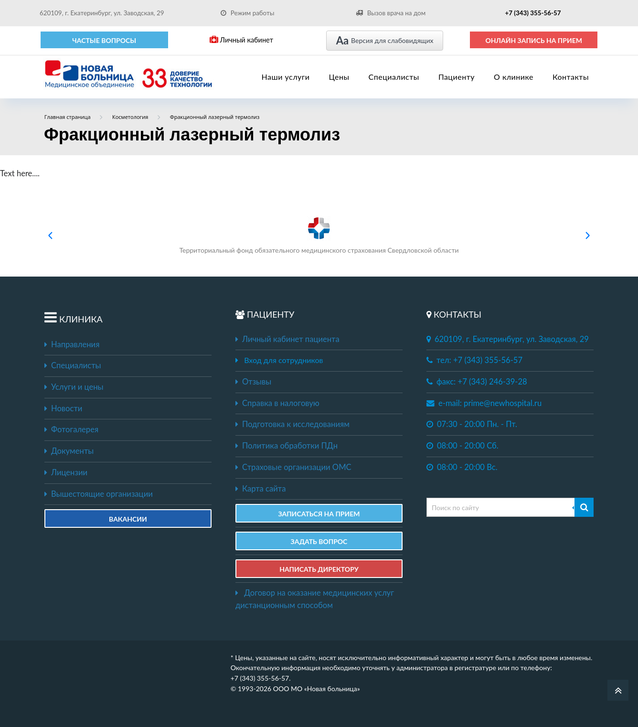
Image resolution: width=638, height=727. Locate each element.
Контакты (571, 76)
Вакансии (128, 519)
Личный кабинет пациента (287, 339)
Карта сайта (260, 488)
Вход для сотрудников (283, 359)
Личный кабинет (241, 40)
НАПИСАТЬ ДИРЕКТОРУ (319, 569)
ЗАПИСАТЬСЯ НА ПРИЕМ (319, 514)
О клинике (513, 76)
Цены (339, 76)
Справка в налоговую (277, 403)
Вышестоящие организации (98, 494)
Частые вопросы (104, 40)
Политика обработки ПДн (286, 445)
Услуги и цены (73, 387)
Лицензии (65, 472)
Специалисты (394, 76)
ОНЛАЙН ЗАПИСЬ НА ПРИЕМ (533, 40)
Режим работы (248, 13)
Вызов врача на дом (390, 13)
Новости (63, 408)
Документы (69, 451)
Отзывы (253, 381)
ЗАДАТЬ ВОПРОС (319, 541)
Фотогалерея (71, 429)
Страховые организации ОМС (293, 467)
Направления (71, 344)
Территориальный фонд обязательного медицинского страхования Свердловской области (318, 235)
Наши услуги (286, 76)
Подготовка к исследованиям (292, 424)
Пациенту (456, 76)
